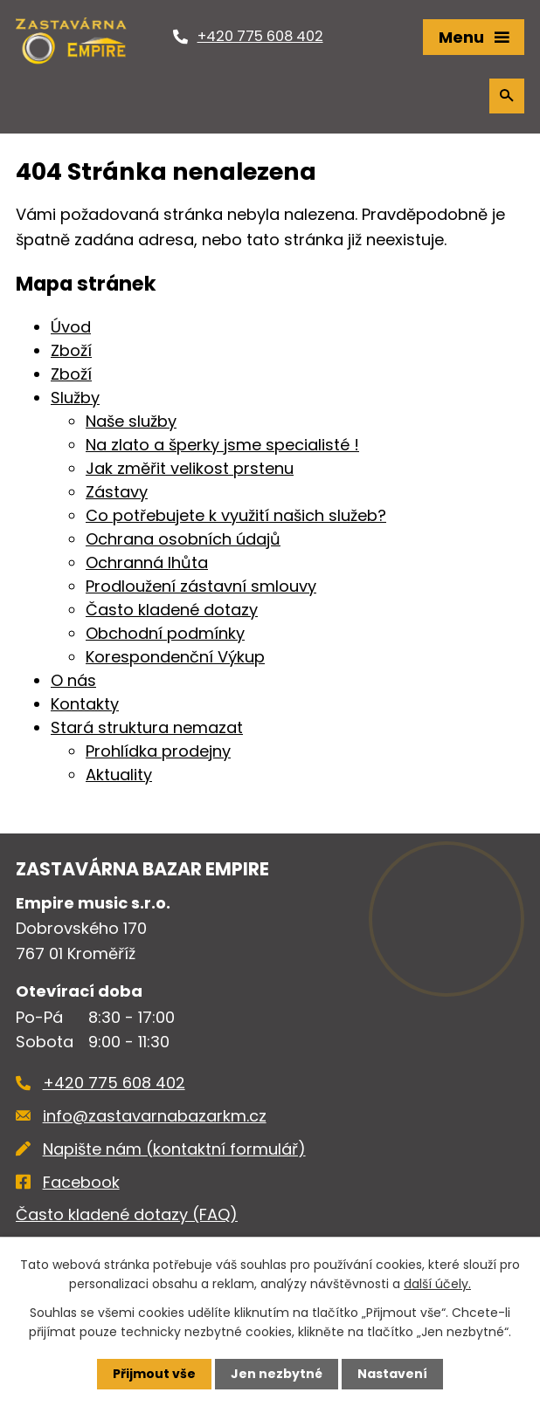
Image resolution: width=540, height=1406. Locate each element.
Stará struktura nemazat (147, 727)
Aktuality (119, 774)
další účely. (437, 1284)
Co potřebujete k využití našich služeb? (236, 515)
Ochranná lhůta (147, 562)
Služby (75, 397)
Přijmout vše (154, 1373)
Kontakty (85, 704)
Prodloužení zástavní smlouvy (201, 586)
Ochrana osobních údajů (183, 539)
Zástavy (117, 492)
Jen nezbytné (276, 1373)
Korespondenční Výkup (175, 657)
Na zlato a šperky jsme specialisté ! (222, 445)
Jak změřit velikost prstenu (190, 468)
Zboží (71, 350)
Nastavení (392, 1373)
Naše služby (131, 421)
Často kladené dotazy (172, 610)
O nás (73, 680)
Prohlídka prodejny (158, 751)
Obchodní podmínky (165, 633)
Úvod (71, 327)
